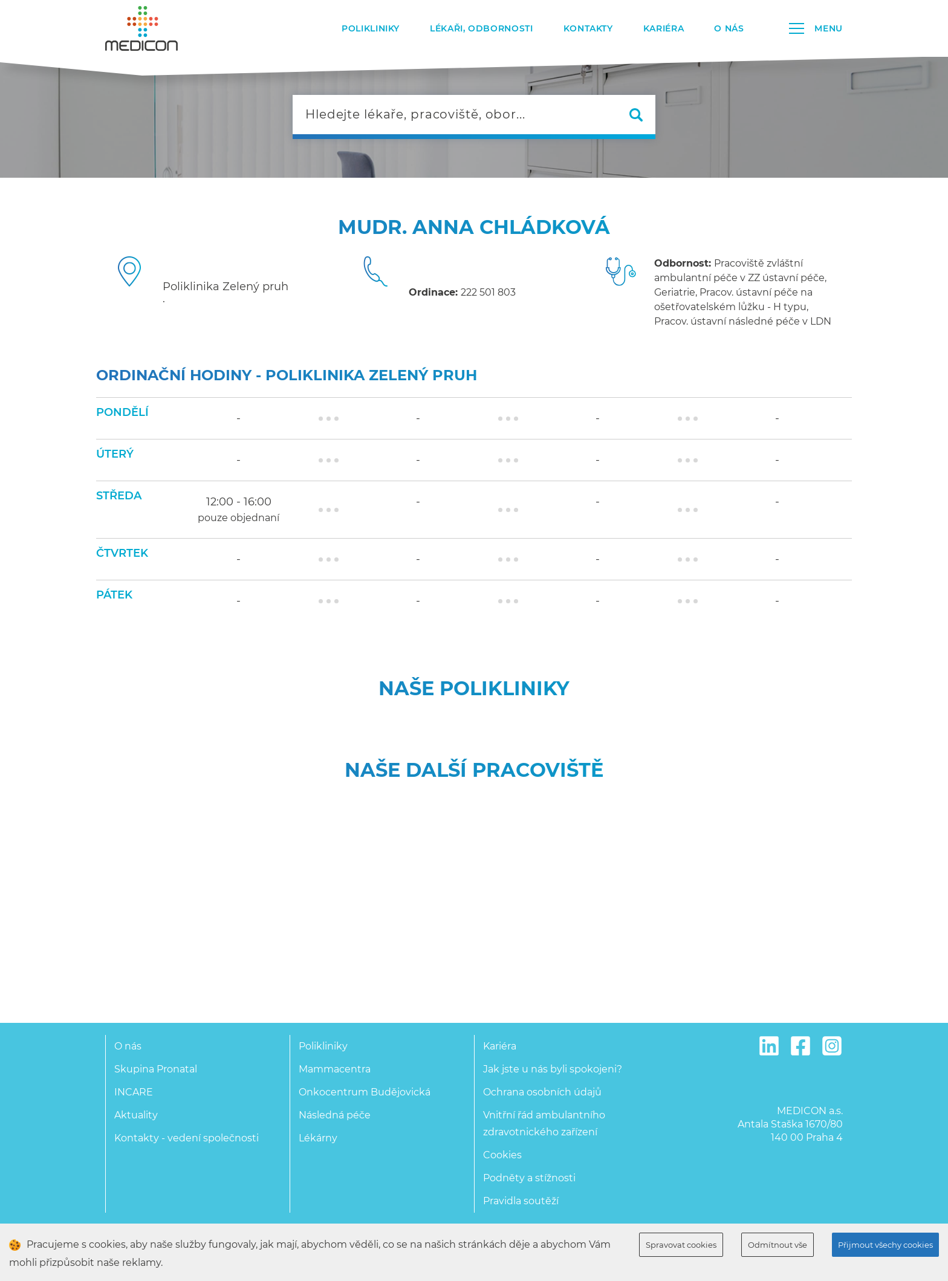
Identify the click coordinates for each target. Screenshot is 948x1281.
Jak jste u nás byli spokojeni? (552, 1069)
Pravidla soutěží (521, 1201)
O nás (729, 28)
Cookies (502, 1155)
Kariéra (663, 28)
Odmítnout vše (777, 1245)
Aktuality (136, 1115)
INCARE (133, 1092)
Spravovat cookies (681, 1245)
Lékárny (318, 1138)
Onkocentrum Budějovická (364, 1092)
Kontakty (588, 28)
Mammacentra (335, 1069)
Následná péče (335, 1115)
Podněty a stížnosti (529, 1178)
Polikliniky (371, 28)
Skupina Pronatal (155, 1069)
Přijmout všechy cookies (885, 1245)
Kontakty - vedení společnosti (186, 1138)
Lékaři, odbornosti (481, 28)
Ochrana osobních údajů (542, 1092)
